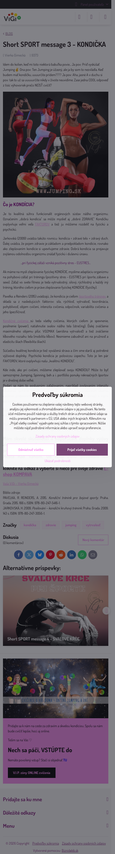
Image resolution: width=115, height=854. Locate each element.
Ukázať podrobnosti (58, 461)
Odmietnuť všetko (30, 449)
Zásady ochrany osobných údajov (57, 436)
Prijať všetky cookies (82, 449)
